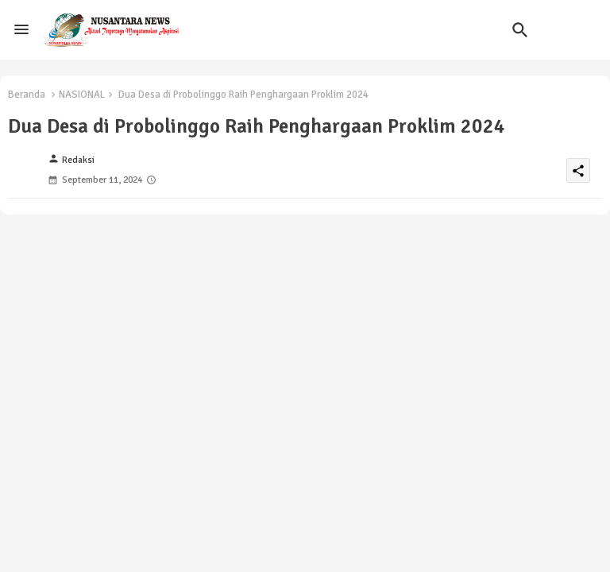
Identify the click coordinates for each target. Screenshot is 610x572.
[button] (520, 30)
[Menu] (21, 29)
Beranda (26, 94)
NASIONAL (82, 94)
